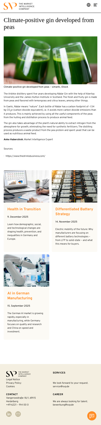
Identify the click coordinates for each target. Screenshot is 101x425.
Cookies (10, 386)
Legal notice (13, 379)
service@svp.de (61, 386)
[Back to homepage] (19, 7)
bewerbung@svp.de (63, 404)
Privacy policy (13, 383)
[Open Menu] (95, 6)
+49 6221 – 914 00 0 (17, 404)
